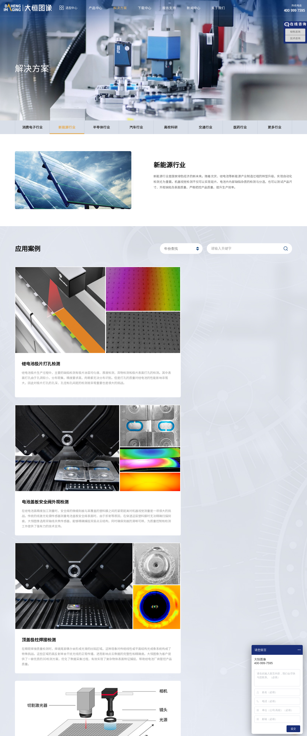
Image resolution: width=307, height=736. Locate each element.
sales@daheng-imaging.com (162, 704)
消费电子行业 (32, 127)
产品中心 (95, 8)
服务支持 (169, 8)
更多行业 (274, 127)
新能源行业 (67, 129)
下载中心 (144, 8)
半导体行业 (101, 127)
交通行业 (205, 127)
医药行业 (240, 127)
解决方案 (120, 8)
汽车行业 (136, 127)
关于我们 (218, 8)
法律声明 (248, 729)
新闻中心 (193, 8)
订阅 (20, 730)
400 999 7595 (81, 701)
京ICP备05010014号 (135, 729)
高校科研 (171, 127)
